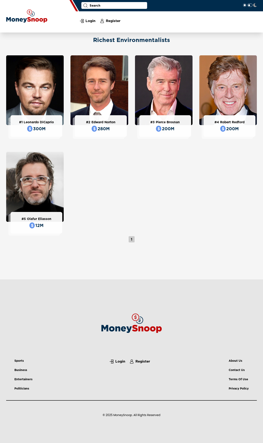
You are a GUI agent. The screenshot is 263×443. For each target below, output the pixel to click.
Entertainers (23, 379)
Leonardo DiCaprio (39, 122)
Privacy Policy (239, 388)
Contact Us (237, 369)
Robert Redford (232, 122)
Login (90, 21)
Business (20, 369)
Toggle (250, 5)
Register (113, 21)
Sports (19, 360)
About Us (235, 360)
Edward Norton (103, 122)
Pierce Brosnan (168, 122)
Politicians (21, 388)
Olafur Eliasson (39, 219)
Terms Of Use (238, 379)
